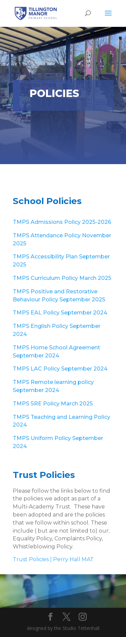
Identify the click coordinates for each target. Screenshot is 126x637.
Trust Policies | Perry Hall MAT (53, 559)
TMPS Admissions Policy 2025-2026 (62, 222)
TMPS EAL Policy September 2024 (60, 312)
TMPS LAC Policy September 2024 (60, 368)
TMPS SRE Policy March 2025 (53, 403)
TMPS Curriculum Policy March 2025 (62, 278)
